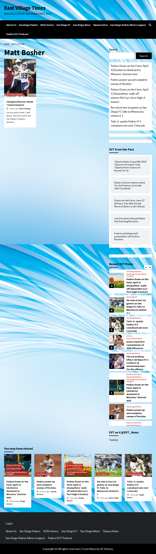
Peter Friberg (24, 108)
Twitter (113, 440)
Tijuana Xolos (100, 24)
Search (113, 49)
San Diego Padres (28, 24)
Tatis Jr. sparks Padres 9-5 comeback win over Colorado (128, 123)
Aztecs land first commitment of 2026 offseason (135, 345)
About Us (11, 24)
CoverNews (89, 548)
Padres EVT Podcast (17, 34)
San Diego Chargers (15, 94)
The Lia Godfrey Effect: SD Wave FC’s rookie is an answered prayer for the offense (137, 363)
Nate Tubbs (114, 498)
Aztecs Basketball (134, 338)
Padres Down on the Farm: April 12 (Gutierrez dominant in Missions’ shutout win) (129, 70)
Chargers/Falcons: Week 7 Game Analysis (19, 103)
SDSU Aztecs (47, 24)
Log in (9, 523)
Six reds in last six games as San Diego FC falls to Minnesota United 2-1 (129, 111)
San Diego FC (63, 24)
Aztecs (129, 336)
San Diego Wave (81, 24)
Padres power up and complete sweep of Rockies (129, 81)
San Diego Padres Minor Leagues (128, 24)
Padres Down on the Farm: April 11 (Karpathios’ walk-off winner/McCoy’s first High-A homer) (129, 95)
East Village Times (25, 8)
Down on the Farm (134, 374)
